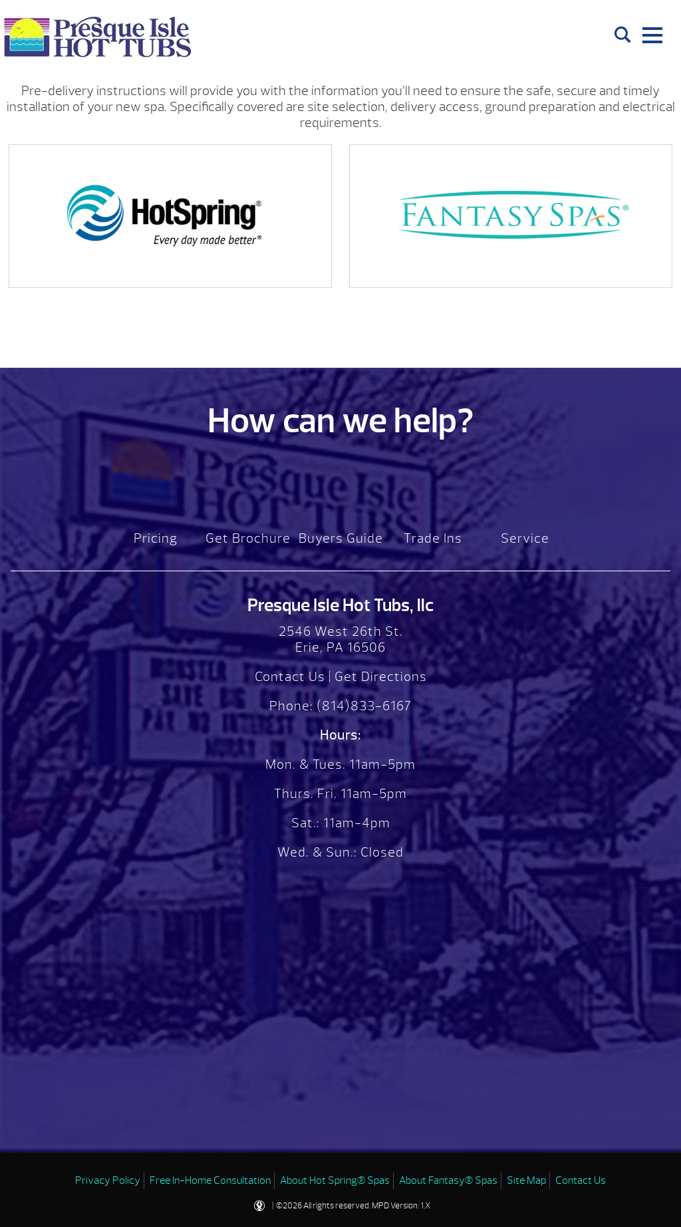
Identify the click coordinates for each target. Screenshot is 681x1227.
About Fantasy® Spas (448, 1180)
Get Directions (381, 676)
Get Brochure (248, 538)
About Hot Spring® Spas (335, 1180)
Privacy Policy (107, 1180)
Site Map (526, 1180)
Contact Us (290, 676)
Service (525, 538)
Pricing (156, 538)
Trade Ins (433, 538)
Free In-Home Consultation (210, 1180)
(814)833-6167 (362, 706)
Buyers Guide (341, 538)
